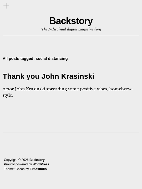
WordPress (41, 164)
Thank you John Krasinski (48, 76)
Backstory (71, 20)
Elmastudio (38, 169)
